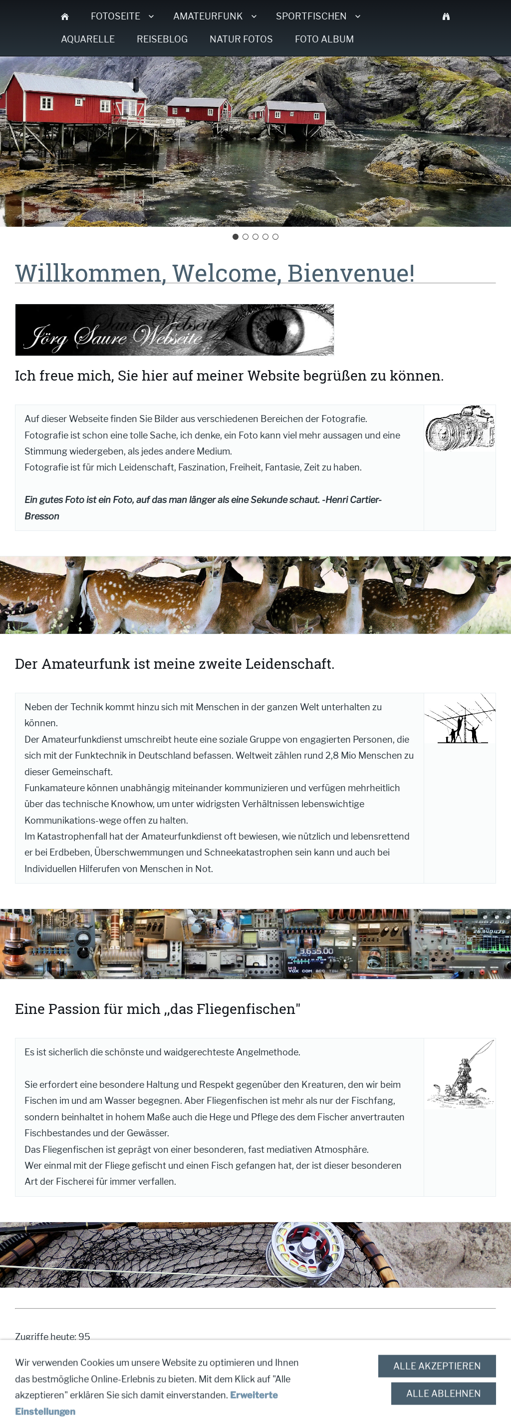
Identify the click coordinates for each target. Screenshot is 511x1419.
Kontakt (161, 1378)
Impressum (218, 1378)
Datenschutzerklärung (312, 1378)
